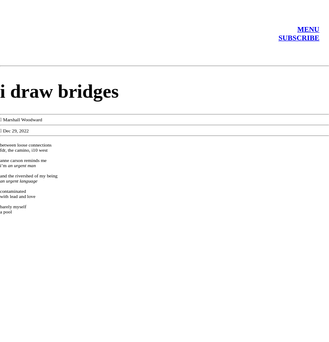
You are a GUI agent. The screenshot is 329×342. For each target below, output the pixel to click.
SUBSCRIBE (299, 38)
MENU (308, 29)
